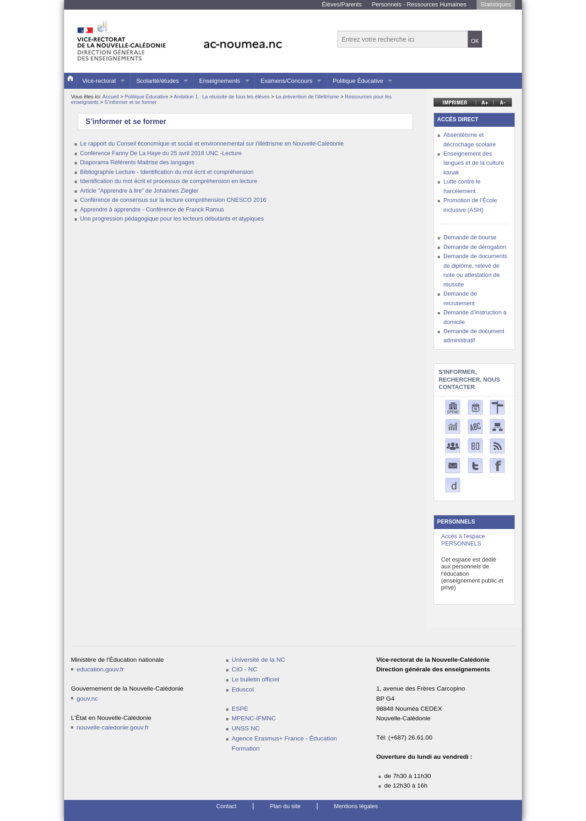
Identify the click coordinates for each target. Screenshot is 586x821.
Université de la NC (258, 659)
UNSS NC (246, 728)
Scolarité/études (157, 80)
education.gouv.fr (100, 669)
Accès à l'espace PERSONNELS (463, 539)
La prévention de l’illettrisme (308, 96)
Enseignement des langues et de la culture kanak (473, 163)
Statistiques (495, 4)
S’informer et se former (130, 102)
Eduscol (243, 689)
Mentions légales (356, 806)
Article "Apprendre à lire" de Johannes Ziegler (139, 190)
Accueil (110, 96)
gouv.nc (87, 698)
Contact (226, 806)
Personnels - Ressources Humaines (419, 4)
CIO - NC (244, 669)
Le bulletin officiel (255, 679)
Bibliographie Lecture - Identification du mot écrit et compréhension (167, 171)
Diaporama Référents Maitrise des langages (137, 162)
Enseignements (219, 80)
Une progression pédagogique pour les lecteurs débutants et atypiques (172, 218)
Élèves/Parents (342, 4)
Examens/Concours (286, 80)
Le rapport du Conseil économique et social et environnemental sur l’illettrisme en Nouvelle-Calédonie (212, 143)
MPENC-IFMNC (254, 718)
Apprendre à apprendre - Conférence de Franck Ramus (152, 209)
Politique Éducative (358, 80)
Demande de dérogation (474, 246)
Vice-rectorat (99, 80)
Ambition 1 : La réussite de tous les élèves (222, 96)
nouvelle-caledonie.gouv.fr (112, 727)
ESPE (240, 708)
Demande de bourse (469, 237)
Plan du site (285, 806)
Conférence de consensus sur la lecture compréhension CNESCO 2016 (173, 199)
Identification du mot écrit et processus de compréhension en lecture (168, 181)
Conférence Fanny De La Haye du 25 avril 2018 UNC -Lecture (161, 153)
